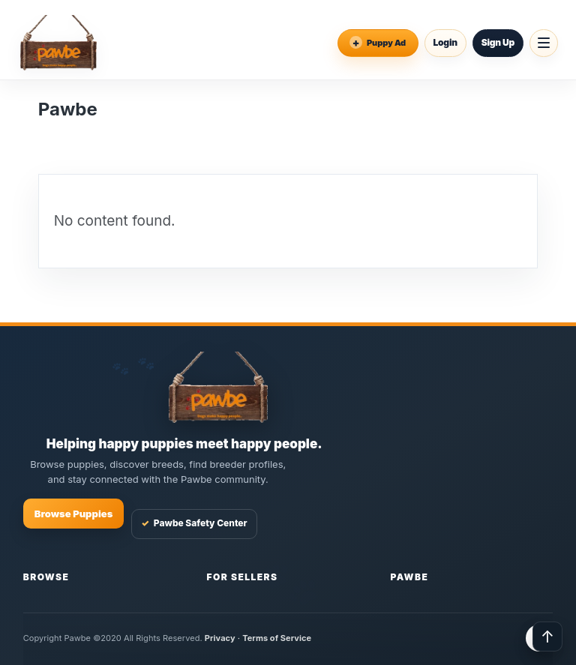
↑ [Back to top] (547, 636)
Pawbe (409, 577)
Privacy (220, 638)
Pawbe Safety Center (194, 524)
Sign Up (498, 42)
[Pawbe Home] (58, 42)
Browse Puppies (73, 514)
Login (446, 42)
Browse (46, 577)
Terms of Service (276, 638)
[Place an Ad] (378, 43)
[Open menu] (544, 43)
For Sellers (242, 577)
